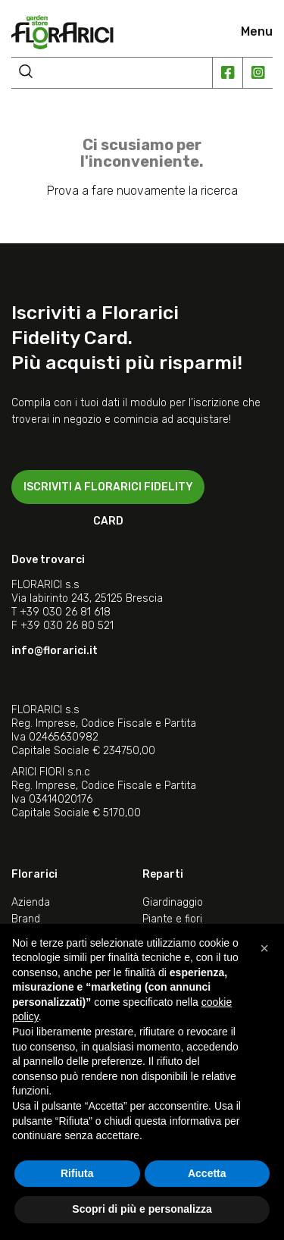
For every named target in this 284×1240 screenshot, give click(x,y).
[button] (264, 948)
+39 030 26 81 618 (65, 612)
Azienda (30, 902)
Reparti (162, 874)
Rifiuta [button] (77, 1173)
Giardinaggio (172, 902)
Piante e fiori (172, 919)
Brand (25, 919)
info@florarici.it (54, 650)
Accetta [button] (207, 1173)
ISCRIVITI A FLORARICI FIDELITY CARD (108, 492)
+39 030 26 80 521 (67, 625)
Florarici (34, 874)
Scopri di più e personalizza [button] (141, 1209)
